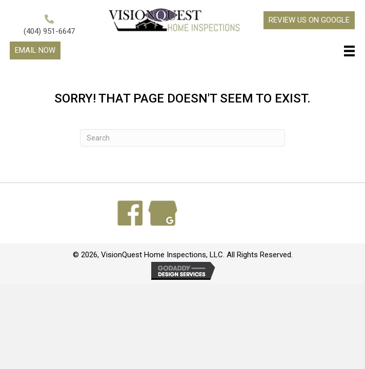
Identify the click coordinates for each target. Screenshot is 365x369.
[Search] (182, 138)
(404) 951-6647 (49, 31)
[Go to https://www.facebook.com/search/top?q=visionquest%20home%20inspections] (130, 212)
